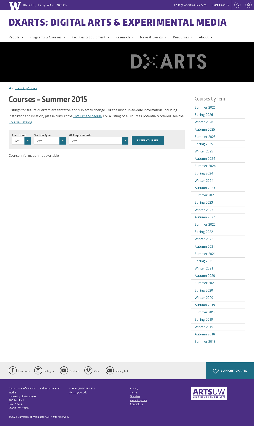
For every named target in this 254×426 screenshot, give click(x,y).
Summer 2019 (205, 312)
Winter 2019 (204, 327)
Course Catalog (20, 122)
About (203, 37)
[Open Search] (248, 5)
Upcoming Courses (26, 88)
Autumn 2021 (205, 246)
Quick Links (218, 5)
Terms (133, 392)
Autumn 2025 (205, 129)
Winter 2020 (204, 297)
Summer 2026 (205, 107)
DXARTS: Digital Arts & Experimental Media (118, 22)
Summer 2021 (205, 254)
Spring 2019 (204, 319)
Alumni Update (138, 400)
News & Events (151, 37)
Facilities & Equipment (89, 37)
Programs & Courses (46, 37)
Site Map (135, 396)
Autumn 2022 (205, 217)
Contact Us (136, 404)
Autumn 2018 (205, 334)
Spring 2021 (204, 261)
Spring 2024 (204, 173)
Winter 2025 (204, 151)
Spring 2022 (204, 231)
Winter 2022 (204, 239)
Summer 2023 (205, 195)
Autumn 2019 (205, 305)
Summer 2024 (205, 166)
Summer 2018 (205, 341)
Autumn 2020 (205, 275)
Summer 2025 (205, 136)
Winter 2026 (204, 122)
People (14, 37)
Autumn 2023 (205, 188)
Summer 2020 (205, 283)
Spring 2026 (204, 114)
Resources (181, 37)
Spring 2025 (204, 144)
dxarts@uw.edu (78, 392)
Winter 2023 (204, 210)
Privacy (134, 388)
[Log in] (237, 5)
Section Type (42, 135)
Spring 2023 (204, 202)
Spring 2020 (204, 290)
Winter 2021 (204, 268)
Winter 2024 (204, 180)
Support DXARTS (230, 371)
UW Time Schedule (87, 116)
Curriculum (19, 135)
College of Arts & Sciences (190, 5)
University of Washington (32, 417)
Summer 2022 (205, 224)
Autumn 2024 (205, 158)
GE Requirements (80, 135)
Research (122, 37)
